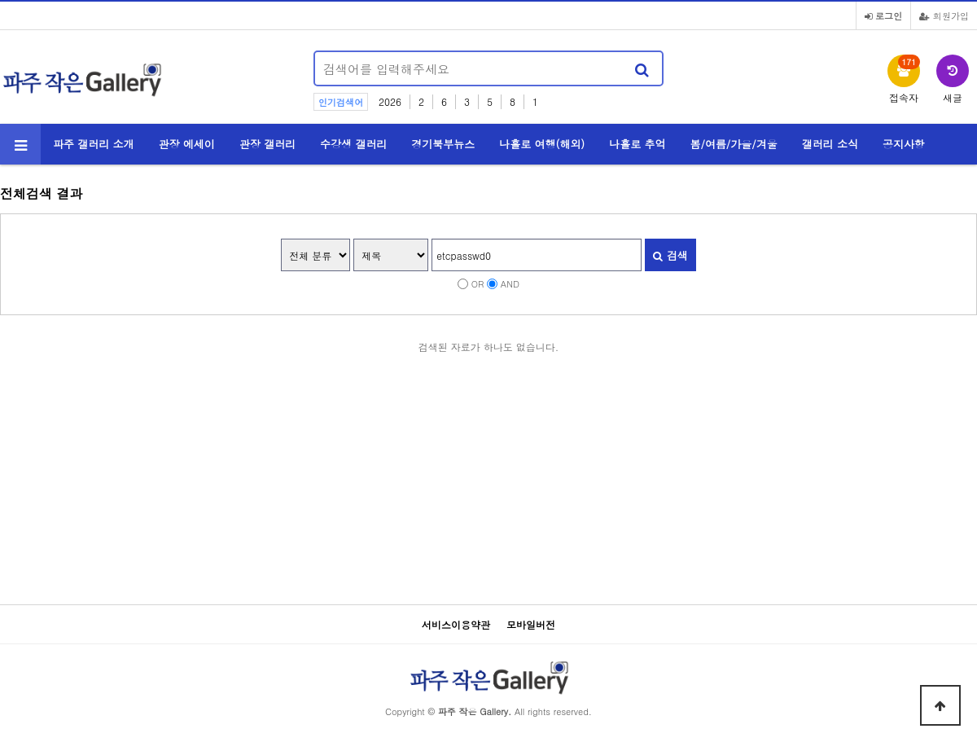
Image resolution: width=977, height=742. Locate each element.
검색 (670, 255)
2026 (390, 101)
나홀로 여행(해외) (542, 143)
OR (477, 283)
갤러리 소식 (830, 143)
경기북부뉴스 (443, 143)
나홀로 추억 (637, 143)
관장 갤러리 (267, 143)
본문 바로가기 (0, 0)
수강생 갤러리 (353, 143)
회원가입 (944, 15)
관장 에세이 (187, 143)
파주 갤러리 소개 (93, 143)
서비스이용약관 (456, 624)
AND (510, 283)
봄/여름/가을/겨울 (734, 143)
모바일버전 (530, 624)
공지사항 (904, 143)
